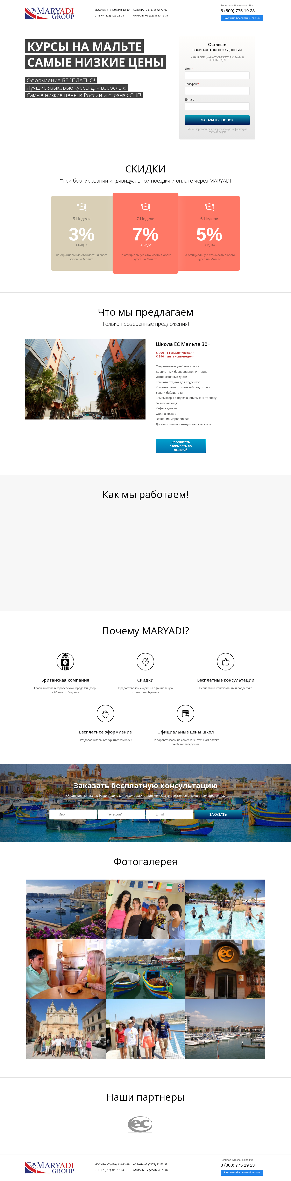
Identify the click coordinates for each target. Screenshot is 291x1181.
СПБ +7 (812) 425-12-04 (109, 15)
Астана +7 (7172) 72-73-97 (150, 9)
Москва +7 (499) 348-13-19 (112, 9)
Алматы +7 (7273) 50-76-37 (150, 15)
